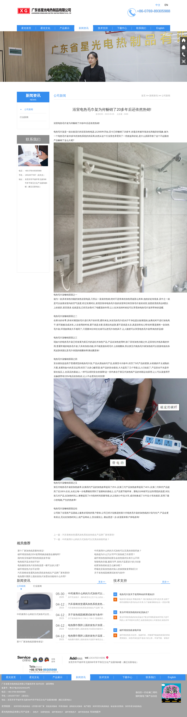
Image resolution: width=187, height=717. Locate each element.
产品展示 (64, 28)
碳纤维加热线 (83, 712)
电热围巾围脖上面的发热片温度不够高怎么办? (87, 635)
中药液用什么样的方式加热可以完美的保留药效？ (85, 539)
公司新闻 (28, 109)
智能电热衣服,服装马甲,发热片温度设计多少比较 (117, 561)
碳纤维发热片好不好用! (29, 569)
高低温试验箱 (51, 706)
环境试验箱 (63, 706)
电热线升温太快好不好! (29, 561)
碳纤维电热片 (70, 712)
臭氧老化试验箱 (75, 706)
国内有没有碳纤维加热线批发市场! (34, 558)
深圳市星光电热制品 (22, 706)
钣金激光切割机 (117, 706)
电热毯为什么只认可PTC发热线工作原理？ (114, 554)
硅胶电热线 (45, 712)
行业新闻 (24, 117)
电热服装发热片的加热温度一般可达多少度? (39, 565)
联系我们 (141, 28)
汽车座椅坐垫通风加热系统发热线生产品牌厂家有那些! (88, 534)
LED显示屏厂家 (38, 706)
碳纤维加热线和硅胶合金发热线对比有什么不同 (116, 558)
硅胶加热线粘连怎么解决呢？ (108, 565)
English (160, 28)
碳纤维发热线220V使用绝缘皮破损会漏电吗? (39, 554)
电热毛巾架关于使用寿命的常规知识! (137, 594)
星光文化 (45, 28)
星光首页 (26, 28)
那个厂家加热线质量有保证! (31, 550)
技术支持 (103, 28)
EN (166, 5)
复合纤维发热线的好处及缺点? (134, 612)
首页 (143, 95)
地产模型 (87, 706)
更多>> (101, 582)
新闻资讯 (84, 28)
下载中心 (122, 28)
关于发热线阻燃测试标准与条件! (109, 572)
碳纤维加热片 (57, 712)
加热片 (35, 712)
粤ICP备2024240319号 (20, 688)
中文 (157, 5)
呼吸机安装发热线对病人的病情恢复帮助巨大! (116, 569)
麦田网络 (50, 684)
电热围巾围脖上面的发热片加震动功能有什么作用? (42, 576)
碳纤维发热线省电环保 (130, 630)
